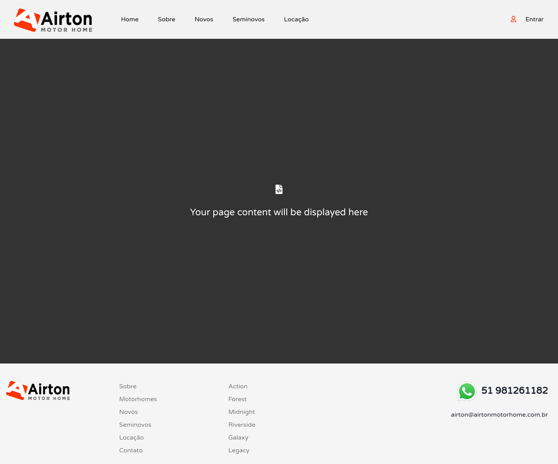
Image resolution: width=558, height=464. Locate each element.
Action (238, 386)
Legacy (238, 450)
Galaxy (238, 437)
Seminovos (248, 19)
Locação (296, 19)
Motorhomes (138, 399)
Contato (131, 450)
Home (129, 19)
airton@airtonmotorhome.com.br (499, 415)
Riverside (241, 425)
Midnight (241, 412)
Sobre (167, 19)
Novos (204, 19)
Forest (237, 399)
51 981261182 (514, 390)
